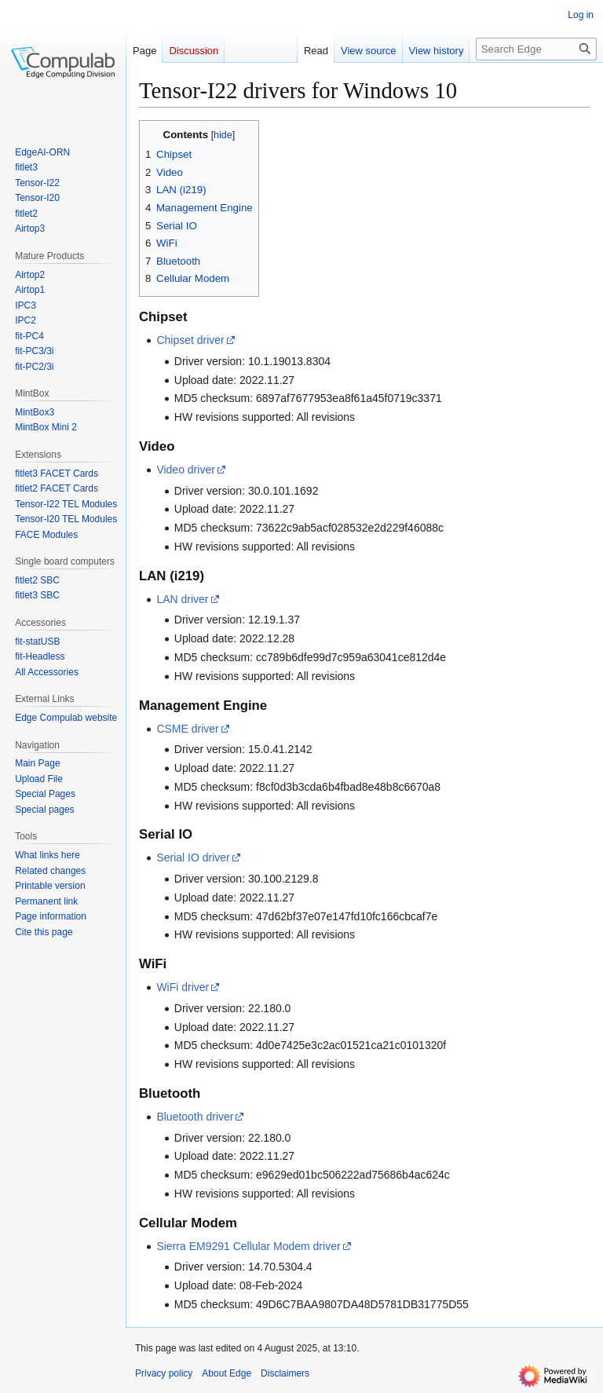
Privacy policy (163, 1373)
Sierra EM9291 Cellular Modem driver (248, 1246)
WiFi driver (182, 987)
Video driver (185, 469)
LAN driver (182, 599)
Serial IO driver (192, 857)
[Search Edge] (536, 49)
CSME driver (187, 728)
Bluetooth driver (194, 1116)
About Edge (226, 1373)
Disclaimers (285, 1373)
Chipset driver (190, 340)
